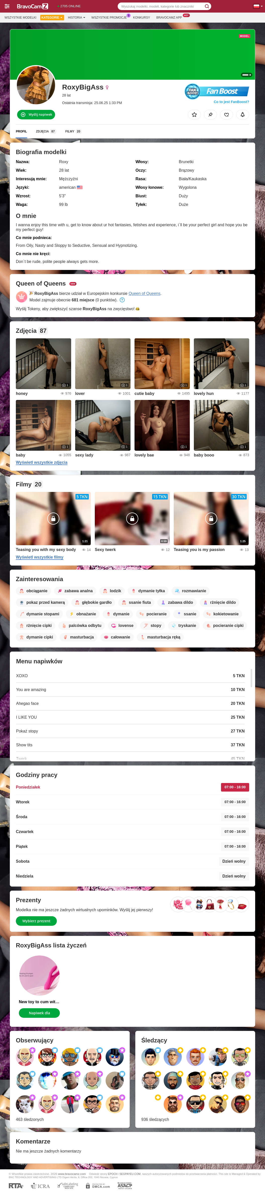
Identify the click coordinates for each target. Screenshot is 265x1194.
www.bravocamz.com (72, 1173)
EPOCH (112, 1173)
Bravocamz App (170, 17)
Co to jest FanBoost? (231, 102)
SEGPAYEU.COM (130, 1173)
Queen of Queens (144, 293)
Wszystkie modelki (20, 17)
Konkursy (141, 17)
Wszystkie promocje (110, 17)
